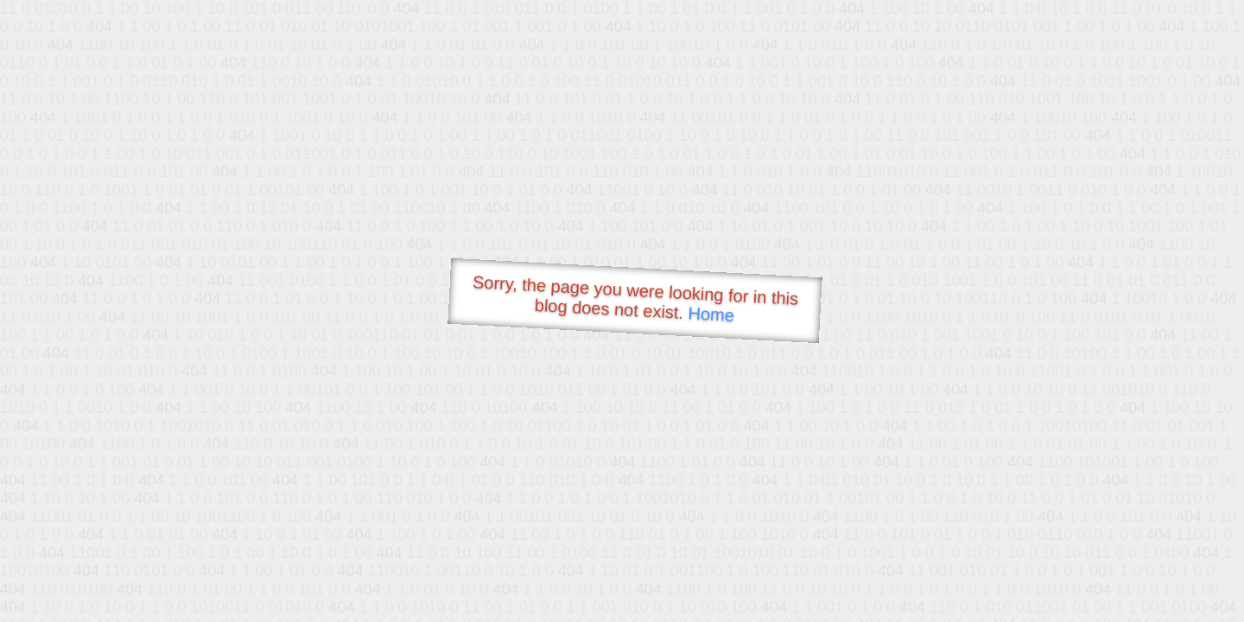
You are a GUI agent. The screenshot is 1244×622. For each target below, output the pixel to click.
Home (711, 314)
